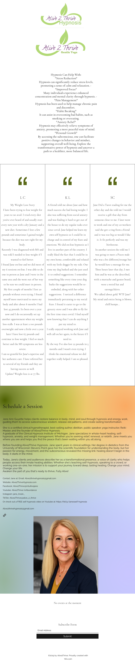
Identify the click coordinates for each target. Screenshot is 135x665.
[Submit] (67, 636)
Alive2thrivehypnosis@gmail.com (40, 478)
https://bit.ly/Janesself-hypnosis (71, 501)
